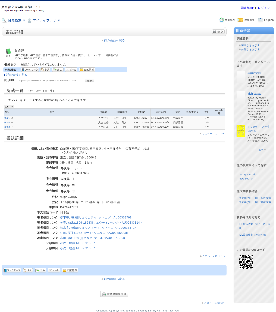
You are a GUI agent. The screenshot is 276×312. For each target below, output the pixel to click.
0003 (7, 127)
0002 (7, 122)
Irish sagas (254, 93)
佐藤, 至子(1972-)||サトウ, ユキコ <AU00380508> (94, 232)
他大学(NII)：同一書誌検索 (255, 202)
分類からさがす (250, 49)
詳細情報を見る (16, 74)
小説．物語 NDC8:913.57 (77, 243)
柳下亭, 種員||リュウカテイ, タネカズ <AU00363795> (97, 217)
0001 (7, 117)
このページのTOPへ (213, 133)
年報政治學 (254, 72)
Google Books (248, 174)
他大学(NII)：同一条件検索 (255, 198)
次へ (261, 149)
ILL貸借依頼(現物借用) (252, 234)
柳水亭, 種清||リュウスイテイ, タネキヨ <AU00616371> (98, 227)
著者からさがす (250, 45)
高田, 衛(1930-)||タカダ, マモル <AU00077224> (93, 237)
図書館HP (247, 7)
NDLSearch (246, 178)
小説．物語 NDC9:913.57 (77, 248)
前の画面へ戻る (114, 40)
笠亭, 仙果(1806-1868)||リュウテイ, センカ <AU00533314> (101, 222)
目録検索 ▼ (13, 20)
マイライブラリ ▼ (44, 20)
